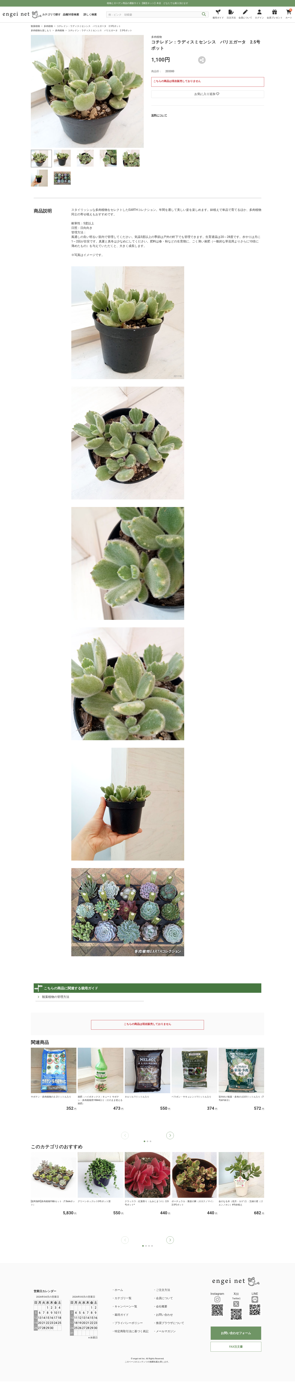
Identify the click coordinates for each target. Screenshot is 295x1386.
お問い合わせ (164, 1314)
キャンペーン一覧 (126, 1306)
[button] (170, 1135)
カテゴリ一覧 (123, 1298)
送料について (159, 115)
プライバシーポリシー (129, 1323)
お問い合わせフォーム (236, 1333)
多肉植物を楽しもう (41, 30)
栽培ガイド (122, 1314)
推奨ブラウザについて (170, 1323)
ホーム (119, 1290)
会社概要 (161, 1306)
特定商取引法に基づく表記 (131, 1331)
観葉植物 (35, 26)
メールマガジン (166, 1331)
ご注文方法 (163, 1290)
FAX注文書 (236, 1346)
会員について (164, 1298)
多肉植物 (48, 26)
